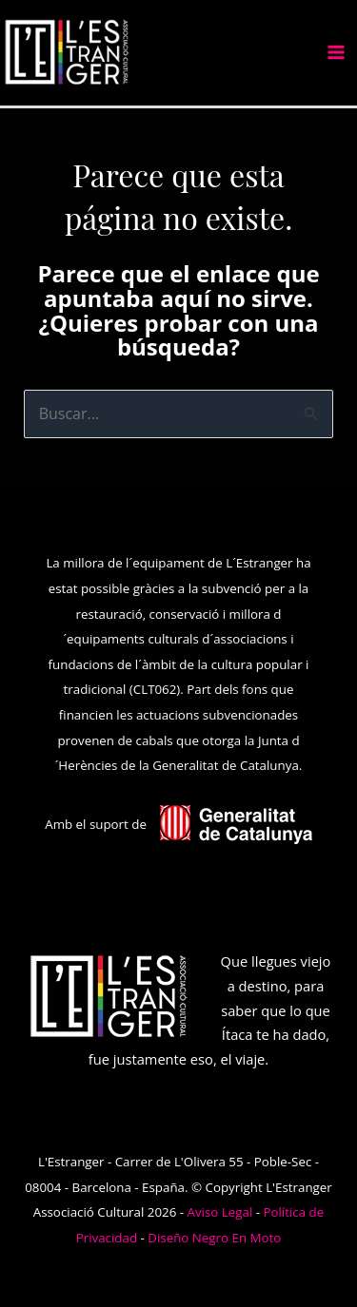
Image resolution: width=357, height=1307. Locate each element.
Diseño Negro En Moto (214, 1237)
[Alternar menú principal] (336, 52)
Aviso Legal (220, 1212)
